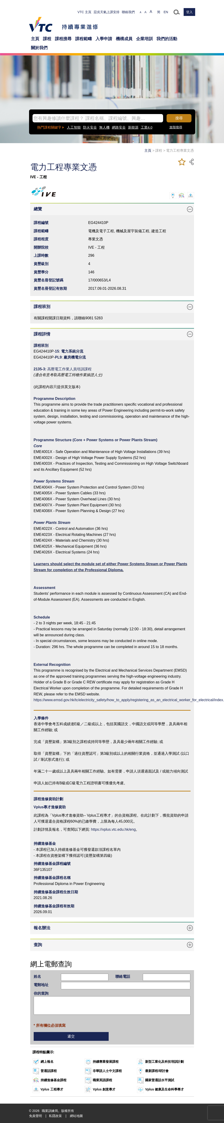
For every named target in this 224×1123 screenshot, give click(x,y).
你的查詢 (41, 993)
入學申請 (104, 38)
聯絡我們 (128, 12)
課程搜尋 (63, 38)
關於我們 (39, 47)
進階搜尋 (175, 127)
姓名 (37, 976)
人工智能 (74, 127)
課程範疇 (83, 38)
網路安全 (119, 127)
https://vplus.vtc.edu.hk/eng (113, 829)
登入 (189, 12)
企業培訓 (144, 38)
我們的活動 (166, 38)
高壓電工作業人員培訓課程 (69, 369)
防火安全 (90, 127)
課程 (47, 38)
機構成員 (124, 38)
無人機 (104, 127)
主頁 (35, 38)
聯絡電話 (122, 976)
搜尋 (179, 118)
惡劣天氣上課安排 (106, 12)
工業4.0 (146, 127)
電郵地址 (41, 985)
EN (166, 12)
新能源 (133, 127)
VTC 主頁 (84, 12)
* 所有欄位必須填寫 (50, 1025)
